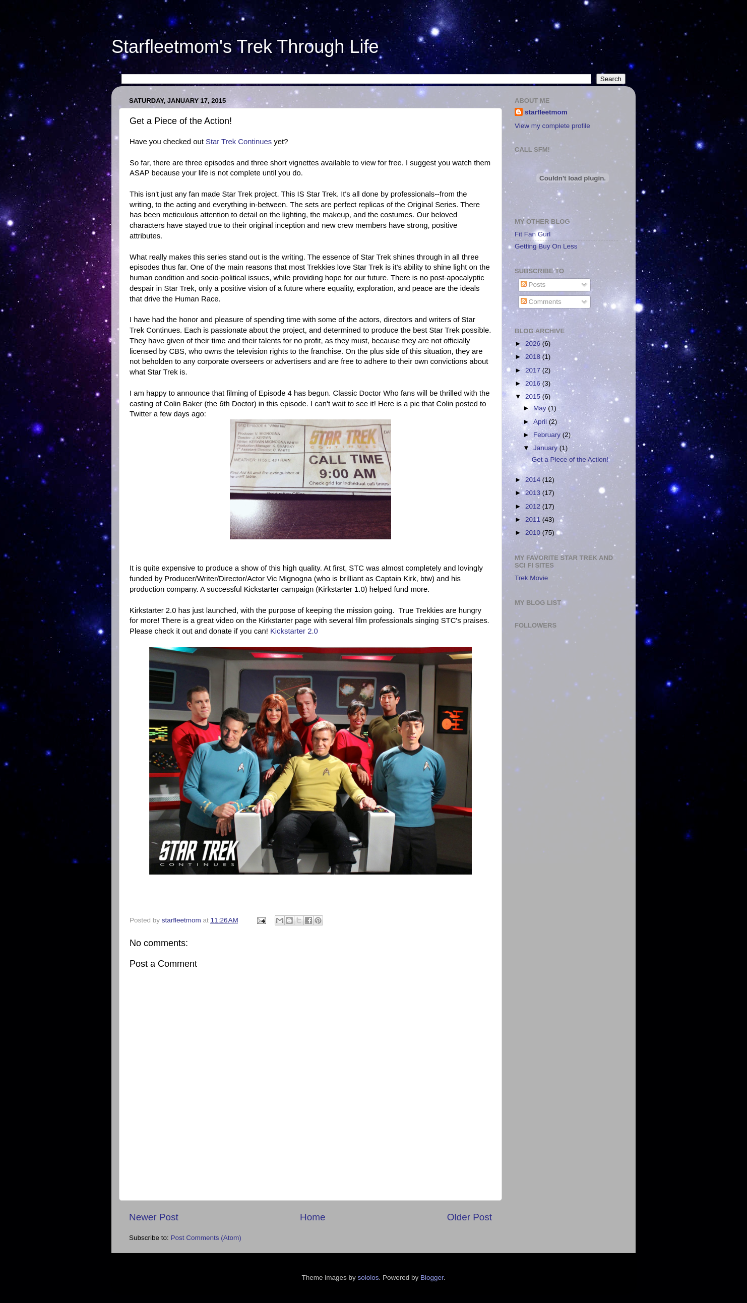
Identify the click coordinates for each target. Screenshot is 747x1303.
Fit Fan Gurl (532, 234)
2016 (533, 383)
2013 (533, 493)
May (540, 408)
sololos (368, 1277)
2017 (533, 370)
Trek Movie (531, 578)
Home (312, 1217)
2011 (533, 519)
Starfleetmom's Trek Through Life (245, 46)
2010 (533, 532)
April (541, 421)
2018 (533, 356)
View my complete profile (552, 126)
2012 (533, 506)
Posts (533, 284)
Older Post (469, 1217)
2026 (533, 343)
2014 (533, 479)
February (548, 435)
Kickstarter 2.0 (294, 631)
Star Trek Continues (238, 142)
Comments (541, 301)
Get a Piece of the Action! (570, 459)
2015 (533, 396)
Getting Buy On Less (546, 246)
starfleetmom (546, 112)
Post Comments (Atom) (206, 1238)
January (546, 448)
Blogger (432, 1277)
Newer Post (153, 1217)
